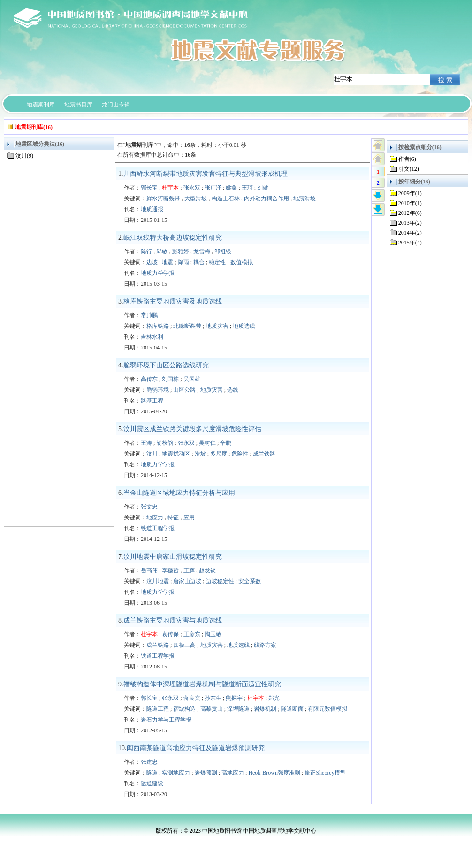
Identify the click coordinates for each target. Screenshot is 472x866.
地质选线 (244, 326)
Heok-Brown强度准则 (274, 772)
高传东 (149, 379)
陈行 (146, 251)
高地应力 (232, 772)
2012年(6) (410, 213)
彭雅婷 (180, 251)
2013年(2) (410, 223)
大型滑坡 (195, 198)
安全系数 (249, 581)
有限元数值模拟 (327, 709)
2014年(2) (410, 232)
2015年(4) (410, 242)
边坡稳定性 (220, 581)
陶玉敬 (213, 634)
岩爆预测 (206, 772)
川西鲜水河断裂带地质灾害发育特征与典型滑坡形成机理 (205, 173)
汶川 (152, 453)
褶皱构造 (184, 709)
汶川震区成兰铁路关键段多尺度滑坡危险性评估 (192, 429)
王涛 (146, 443)
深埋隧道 (238, 709)
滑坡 (200, 453)
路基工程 (152, 400)
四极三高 (184, 645)
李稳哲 (170, 570)
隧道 (152, 772)
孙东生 (213, 698)
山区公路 (184, 390)
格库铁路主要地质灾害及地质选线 (172, 301)
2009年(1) (410, 193)
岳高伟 (149, 570)
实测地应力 (176, 772)
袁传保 (170, 634)
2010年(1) (410, 203)
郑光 (274, 698)
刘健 (262, 187)
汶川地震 (157, 581)
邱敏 (161, 251)
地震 (167, 262)
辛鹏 (225, 443)
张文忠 (149, 506)
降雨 (183, 262)
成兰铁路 (264, 453)
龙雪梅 (201, 251)
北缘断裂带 (187, 326)
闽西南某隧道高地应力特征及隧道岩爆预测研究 (196, 748)
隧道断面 (292, 709)
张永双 (191, 187)
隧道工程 (157, 709)
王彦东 (191, 634)
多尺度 (218, 453)
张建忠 (149, 762)
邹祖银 (222, 251)
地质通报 (152, 209)
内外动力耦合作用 (266, 198)
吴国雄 (191, 379)
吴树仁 (207, 443)
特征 (173, 517)
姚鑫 (231, 187)
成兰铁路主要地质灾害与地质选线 (172, 620)
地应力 (154, 517)
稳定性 (217, 262)
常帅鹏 (149, 315)
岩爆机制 (265, 709)
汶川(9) (24, 155)
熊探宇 (234, 698)
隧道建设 (152, 783)
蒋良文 (191, 698)
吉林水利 (152, 337)
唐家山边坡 (187, 581)
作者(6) (407, 159)
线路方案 (265, 645)
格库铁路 (157, 326)
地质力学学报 (158, 273)
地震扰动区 (176, 453)
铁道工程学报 (158, 528)
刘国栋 (170, 379)
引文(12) (408, 169)
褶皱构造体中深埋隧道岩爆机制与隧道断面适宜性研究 (202, 684)
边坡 (152, 262)
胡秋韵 (164, 443)
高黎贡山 (211, 709)
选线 (232, 390)
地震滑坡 (304, 198)
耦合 (199, 262)
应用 (189, 517)
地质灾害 (217, 326)
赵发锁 (207, 570)
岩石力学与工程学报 (166, 719)
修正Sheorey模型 (325, 772)
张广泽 (213, 187)
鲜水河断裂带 (163, 198)
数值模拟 (241, 262)
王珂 (247, 187)
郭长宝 (149, 187)
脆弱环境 (157, 390)
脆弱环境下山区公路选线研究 (166, 365)
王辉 (189, 570)
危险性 (239, 453)
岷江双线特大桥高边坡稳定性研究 (172, 237)
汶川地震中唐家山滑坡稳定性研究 (172, 556)
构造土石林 (226, 198)
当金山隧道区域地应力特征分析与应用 (179, 492)
